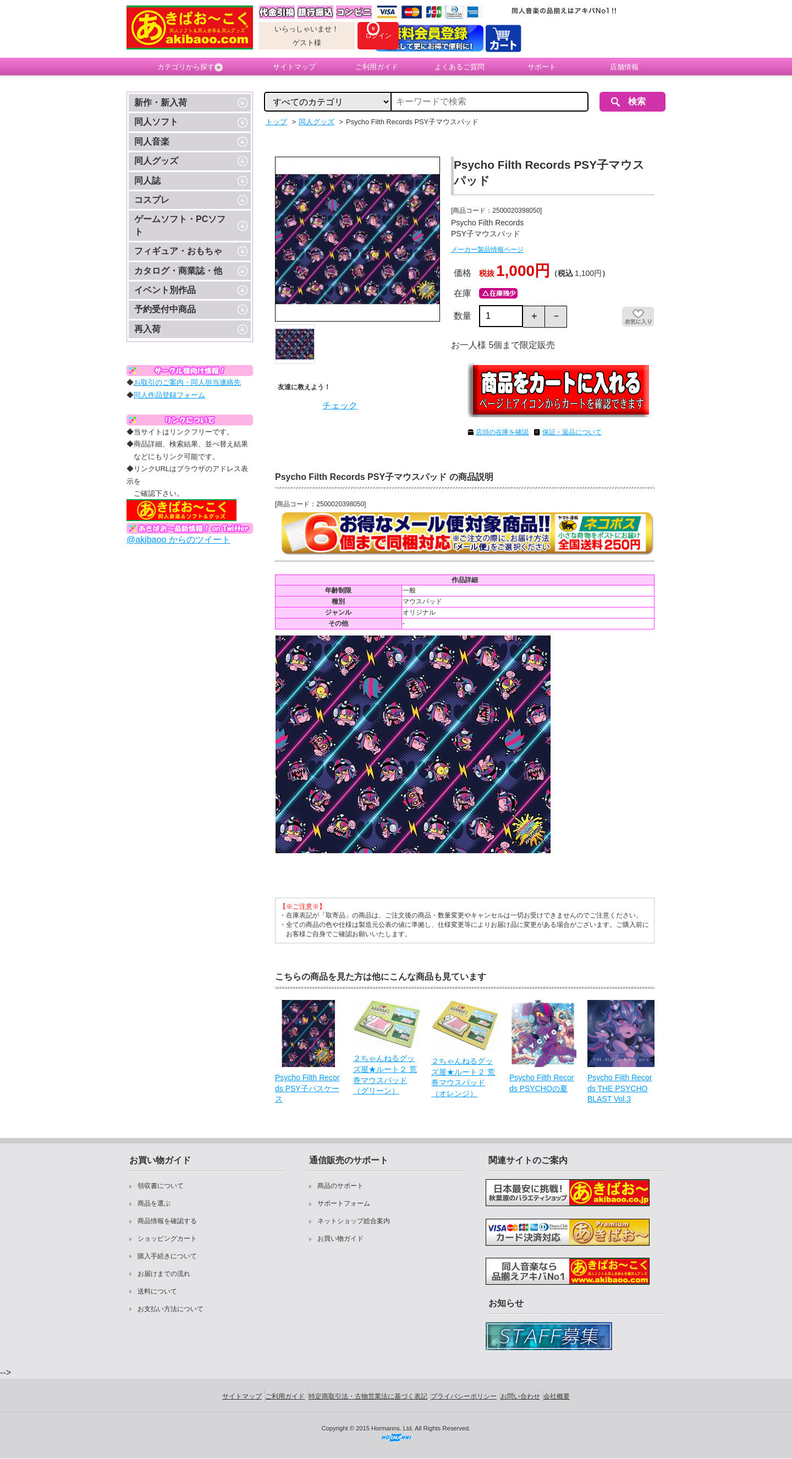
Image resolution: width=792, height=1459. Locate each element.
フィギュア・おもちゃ (178, 251)
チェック (340, 405)
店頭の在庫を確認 (502, 432)
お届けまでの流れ (164, 1274)
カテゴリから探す (190, 67)
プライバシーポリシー (464, 1396)
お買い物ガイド (340, 1238)
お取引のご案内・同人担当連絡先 (187, 382)
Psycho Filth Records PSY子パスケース (307, 1088)
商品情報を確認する (167, 1221)
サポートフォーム (343, 1203)
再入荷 (147, 329)
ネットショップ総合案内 (353, 1221)
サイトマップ (294, 67)
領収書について (161, 1186)
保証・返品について (572, 432)
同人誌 (147, 180)
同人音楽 (151, 141)
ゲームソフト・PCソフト (180, 225)
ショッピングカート (167, 1238)
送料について (157, 1291)
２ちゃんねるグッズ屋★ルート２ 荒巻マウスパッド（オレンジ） (463, 1077)
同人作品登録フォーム (169, 395)
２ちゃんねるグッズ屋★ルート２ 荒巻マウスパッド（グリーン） (385, 1074)
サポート (541, 67)
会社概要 (556, 1396)
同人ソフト (156, 121)
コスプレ (151, 200)
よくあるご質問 (460, 67)
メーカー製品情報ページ (487, 249)
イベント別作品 (165, 290)
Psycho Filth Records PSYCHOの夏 (541, 1083)
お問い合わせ (520, 1396)
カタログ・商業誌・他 (178, 270)
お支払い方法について (171, 1309)
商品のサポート (340, 1186)
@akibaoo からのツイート (178, 539)
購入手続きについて (167, 1256)
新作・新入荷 (160, 102)
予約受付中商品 (165, 309)
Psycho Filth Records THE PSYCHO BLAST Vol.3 (619, 1088)
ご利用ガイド (376, 67)
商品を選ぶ (154, 1203)
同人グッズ (156, 160)
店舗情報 (624, 67)
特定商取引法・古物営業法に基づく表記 (368, 1396)
